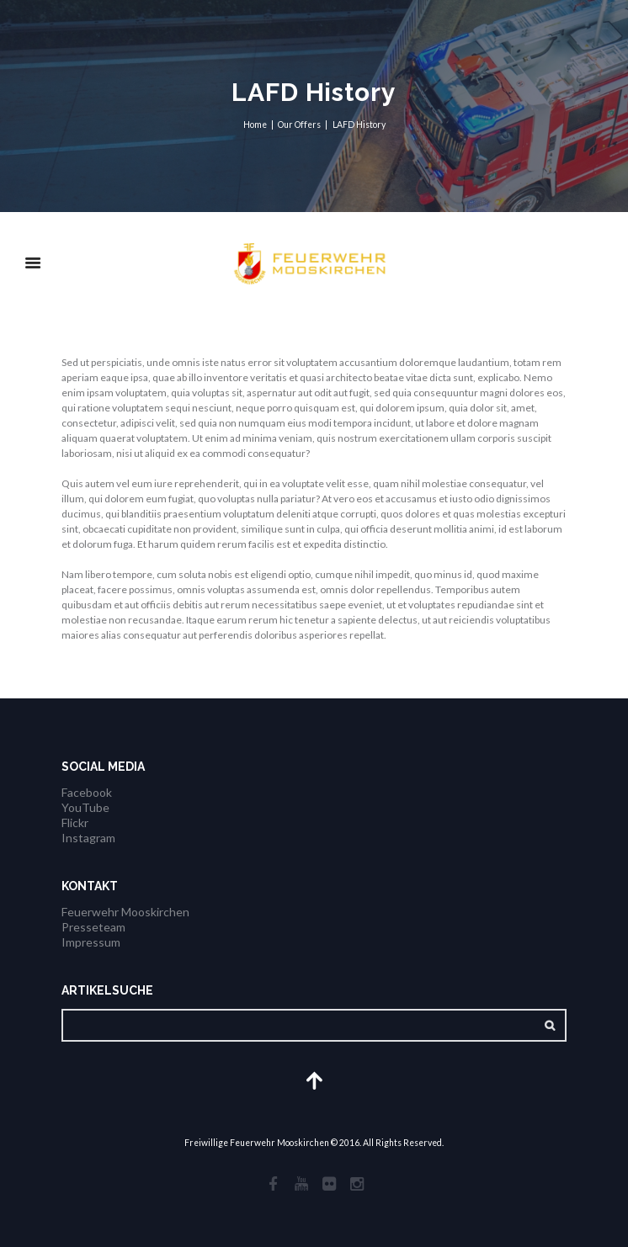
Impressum (90, 942)
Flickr (74, 822)
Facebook (86, 792)
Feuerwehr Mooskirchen (125, 912)
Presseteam (93, 927)
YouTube (85, 807)
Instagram (88, 837)
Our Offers (299, 124)
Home (255, 124)
